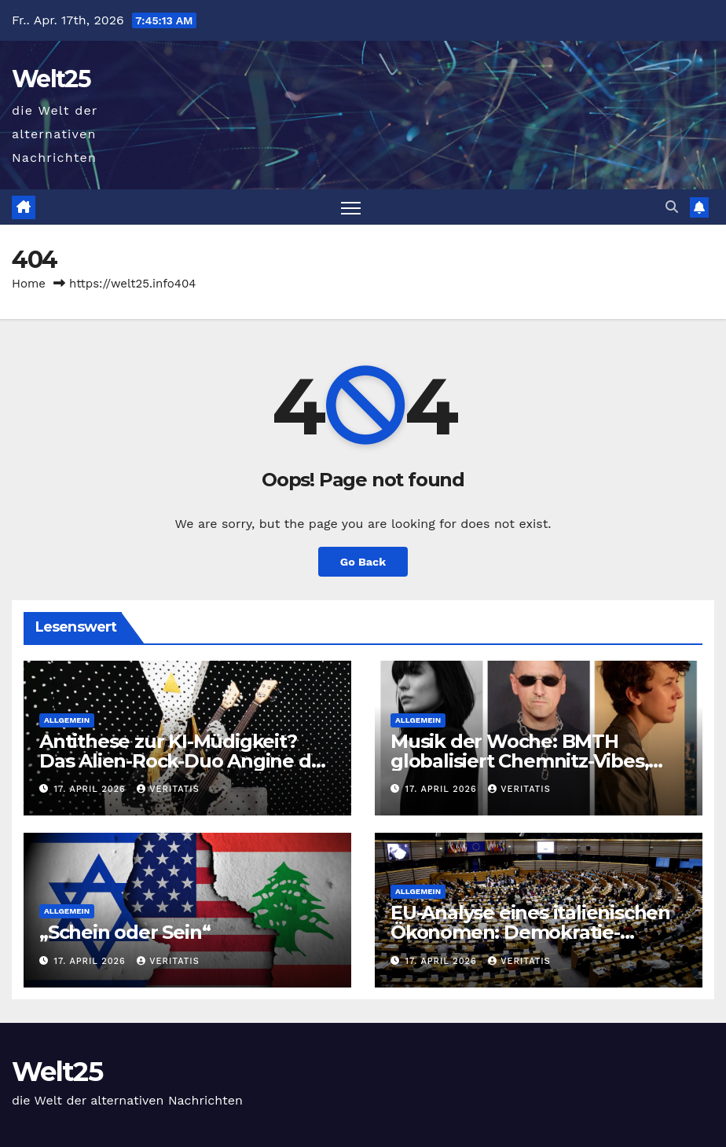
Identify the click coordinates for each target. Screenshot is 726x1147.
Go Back (363, 561)
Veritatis (168, 789)
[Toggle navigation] (351, 207)
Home (29, 284)
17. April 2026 (92, 789)
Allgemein (67, 720)
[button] (672, 207)
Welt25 (51, 78)
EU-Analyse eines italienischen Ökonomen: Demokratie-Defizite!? (530, 932)
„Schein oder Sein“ (124, 932)
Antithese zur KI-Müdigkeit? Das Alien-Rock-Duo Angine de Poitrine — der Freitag (180, 761)
